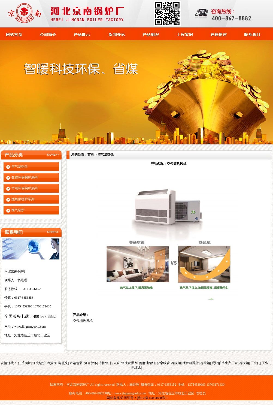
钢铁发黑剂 (129, 363)
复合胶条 (90, 363)
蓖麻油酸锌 (147, 363)
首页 (90, 154)
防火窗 (115, 363)
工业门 (255, 363)
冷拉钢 (205, 363)
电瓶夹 (63, 363)
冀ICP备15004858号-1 (152, 398)
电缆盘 (136, 368)
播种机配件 (191, 363)
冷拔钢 (52, 363)
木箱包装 (76, 363)
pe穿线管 (163, 363)
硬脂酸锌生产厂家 (225, 363)
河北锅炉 (39, 363)
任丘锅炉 (24, 363)
